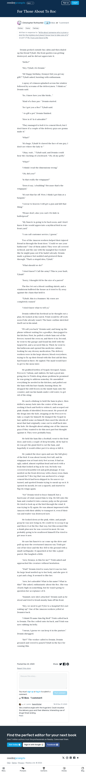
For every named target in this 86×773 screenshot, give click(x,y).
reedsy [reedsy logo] (16, 2)
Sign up (66, 3)
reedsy (16, 758)
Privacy (21, 763)
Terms (14, 763)
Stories (64, 771)
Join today (14, 745)
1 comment (62, 23)
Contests (44, 771)
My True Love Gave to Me (37, 38)
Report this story (24, 668)
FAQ (8, 763)
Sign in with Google (33, 745)
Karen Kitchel (36, 704)
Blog (82, 771)
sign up (30, 692)
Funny (28, 28)
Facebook (52, 745)
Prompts (23, 771)
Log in (75, 3)
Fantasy (36, 28)
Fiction (20, 28)
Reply (21, 716)
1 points (26, 704)
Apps (30, 3)
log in (38, 692)
